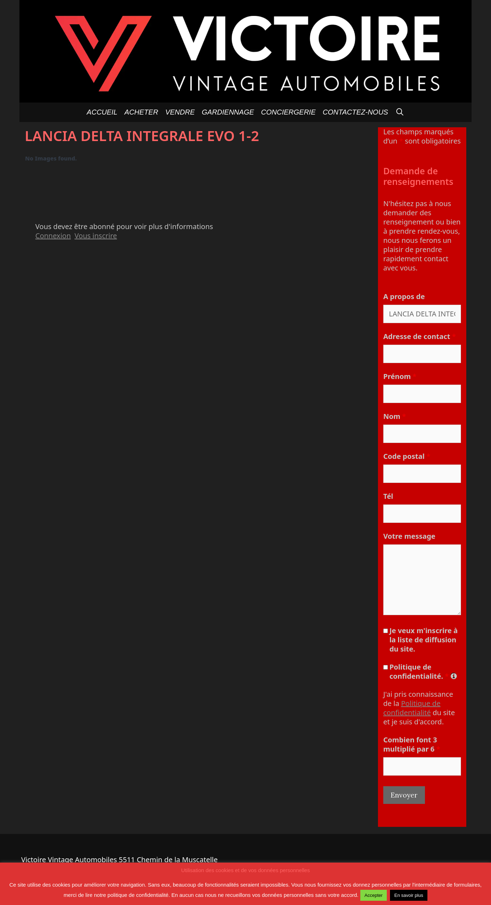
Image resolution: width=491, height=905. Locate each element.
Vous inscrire (96, 235)
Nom (394, 416)
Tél (388, 496)
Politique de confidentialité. (422, 671)
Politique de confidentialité (411, 708)
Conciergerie (288, 112)
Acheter (141, 112)
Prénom (399, 376)
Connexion (53, 235)
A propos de (404, 296)
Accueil (102, 112)
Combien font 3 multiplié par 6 (411, 744)
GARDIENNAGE (228, 112)
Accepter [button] (374, 895)
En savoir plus (408, 895)
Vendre (180, 112)
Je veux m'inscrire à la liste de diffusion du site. (423, 640)
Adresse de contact (419, 336)
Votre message (409, 536)
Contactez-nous (355, 112)
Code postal (406, 456)
